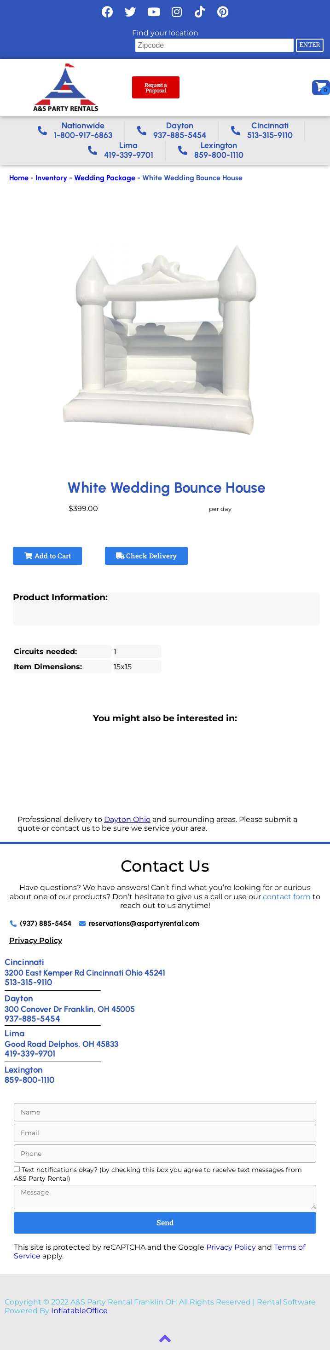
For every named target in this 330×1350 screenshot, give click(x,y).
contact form (287, 896)
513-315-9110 (28, 982)
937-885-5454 (32, 1018)
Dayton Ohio (127, 819)
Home (19, 177)
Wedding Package (104, 177)
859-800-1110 (29, 1079)
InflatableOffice (79, 1310)
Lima (14, 1033)
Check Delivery (146, 555)
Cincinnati (24, 962)
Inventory (51, 177)
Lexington (23, 1069)
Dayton (19, 998)
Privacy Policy (35, 940)
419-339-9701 (30, 1053)
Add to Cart (47, 555)
